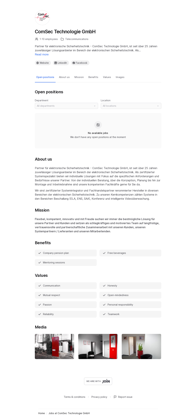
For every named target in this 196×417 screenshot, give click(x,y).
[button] (66, 106)
